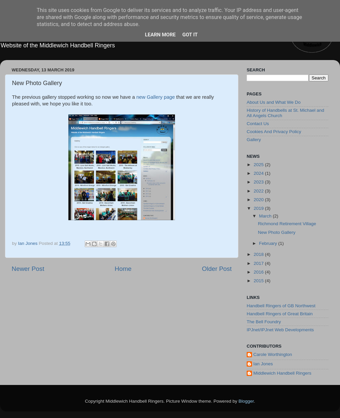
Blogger (246, 401)
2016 (259, 272)
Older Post (217, 268)
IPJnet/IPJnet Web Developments (280, 329)
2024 (259, 173)
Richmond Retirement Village (287, 223)
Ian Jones (263, 363)
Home (123, 268)
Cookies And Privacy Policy (274, 131)
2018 (259, 254)
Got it (190, 35)
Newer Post (28, 268)
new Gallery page (155, 97)
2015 (259, 280)
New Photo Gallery (277, 232)
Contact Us (258, 123)
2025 (259, 164)
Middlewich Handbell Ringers (282, 373)
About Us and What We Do (274, 102)
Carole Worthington (272, 354)
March (266, 216)
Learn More (160, 35)
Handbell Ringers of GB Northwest (281, 305)
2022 (259, 190)
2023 (259, 181)
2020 (259, 199)
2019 (259, 208)
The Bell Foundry (264, 321)
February (268, 243)
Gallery (254, 139)
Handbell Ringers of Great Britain (280, 313)
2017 (259, 263)
